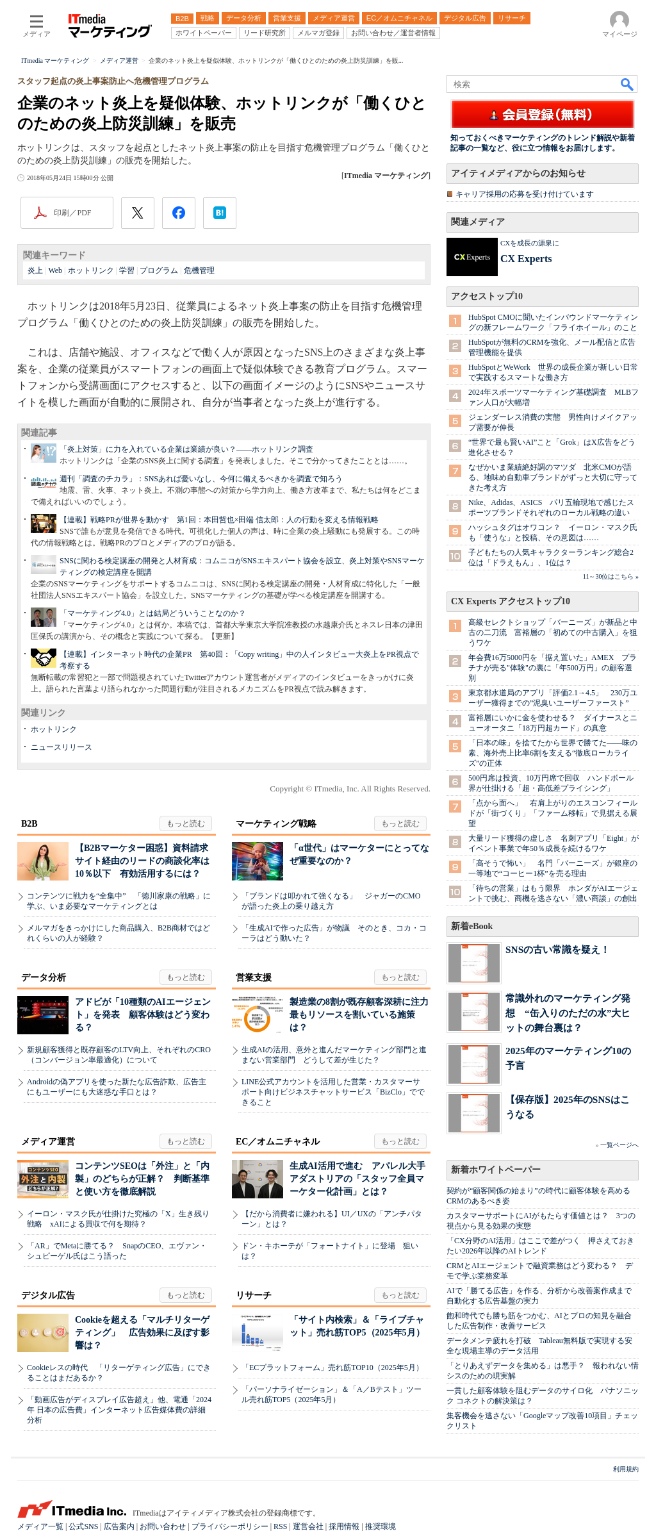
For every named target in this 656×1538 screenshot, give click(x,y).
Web (55, 270)
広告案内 (119, 1526)
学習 (127, 270)
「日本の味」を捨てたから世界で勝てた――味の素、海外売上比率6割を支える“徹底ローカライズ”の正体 (552, 753)
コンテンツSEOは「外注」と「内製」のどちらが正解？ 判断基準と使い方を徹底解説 (142, 1178)
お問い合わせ (163, 1526)
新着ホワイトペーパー (496, 1170)
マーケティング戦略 (276, 824)
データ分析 (43, 977)
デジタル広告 (48, 1295)
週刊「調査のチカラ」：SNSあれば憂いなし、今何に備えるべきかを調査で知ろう (201, 478)
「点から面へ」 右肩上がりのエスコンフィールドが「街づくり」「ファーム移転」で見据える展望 (552, 813)
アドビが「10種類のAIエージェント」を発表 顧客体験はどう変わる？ (143, 1014)
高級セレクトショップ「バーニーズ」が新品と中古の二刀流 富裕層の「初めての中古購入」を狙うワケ (552, 632)
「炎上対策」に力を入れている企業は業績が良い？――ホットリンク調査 (186, 449)
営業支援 (254, 977)
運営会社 (308, 1526)
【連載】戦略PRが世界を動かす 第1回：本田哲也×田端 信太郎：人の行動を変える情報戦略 (219, 519)
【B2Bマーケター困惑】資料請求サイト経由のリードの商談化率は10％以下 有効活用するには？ (142, 861)
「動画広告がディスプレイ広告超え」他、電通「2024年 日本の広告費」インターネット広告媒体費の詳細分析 (119, 1410)
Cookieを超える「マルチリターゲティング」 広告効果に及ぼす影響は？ (142, 1332)
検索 (627, 84)
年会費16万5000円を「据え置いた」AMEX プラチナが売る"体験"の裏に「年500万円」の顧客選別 (552, 667)
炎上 (35, 270)
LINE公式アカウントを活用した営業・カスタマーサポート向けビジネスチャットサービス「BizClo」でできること (333, 1092)
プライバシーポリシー (230, 1526)
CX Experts (526, 258)
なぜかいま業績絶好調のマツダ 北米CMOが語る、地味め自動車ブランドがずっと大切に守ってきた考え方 (552, 477)
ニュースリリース (61, 747)
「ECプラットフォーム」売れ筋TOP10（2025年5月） (332, 1367)
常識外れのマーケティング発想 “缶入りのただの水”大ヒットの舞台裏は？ (567, 1013)
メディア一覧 (40, 1526)
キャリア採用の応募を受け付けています (524, 194)
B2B (29, 824)
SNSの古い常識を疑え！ (557, 949)
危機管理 (199, 270)
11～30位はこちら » (611, 576)
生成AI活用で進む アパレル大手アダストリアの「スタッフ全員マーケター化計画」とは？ (357, 1178)
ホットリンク (91, 270)
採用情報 (344, 1526)
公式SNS (83, 1526)
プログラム (159, 270)
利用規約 (626, 1469)
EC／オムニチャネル (278, 1141)
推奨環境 (380, 1526)
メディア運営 (48, 1141)
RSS (280, 1526)
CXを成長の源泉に (529, 243)
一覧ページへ (619, 1144)
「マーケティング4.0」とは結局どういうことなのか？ (153, 613)
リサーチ (254, 1295)
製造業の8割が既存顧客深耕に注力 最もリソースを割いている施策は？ (364, 1014)
